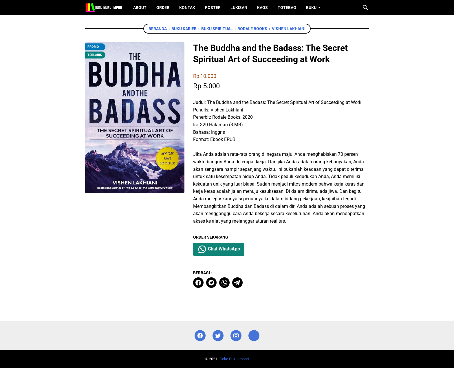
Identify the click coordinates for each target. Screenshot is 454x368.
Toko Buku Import (234, 359)
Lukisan (238, 7)
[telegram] (237, 282)
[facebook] (198, 282)
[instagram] (235, 335)
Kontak (187, 7)
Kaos (262, 7)
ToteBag (287, 7)
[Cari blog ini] (365, 7)
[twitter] (211, 282)
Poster (213, 7)
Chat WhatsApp (218, 249)
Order (162, 7)
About (140, 7)
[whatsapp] (224, 282)
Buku (311, 7)
